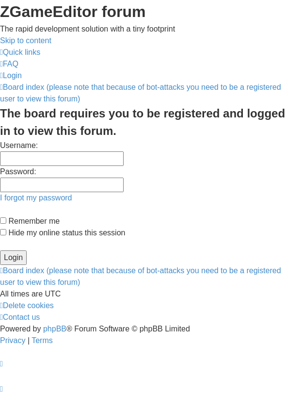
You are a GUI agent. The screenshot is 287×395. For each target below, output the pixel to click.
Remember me (30, 221)
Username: (19, 145)
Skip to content (25, 40)
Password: (18, 171)
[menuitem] (9, 64)
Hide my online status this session (62, 233)
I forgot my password (36, 198)
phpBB (54, 329)
